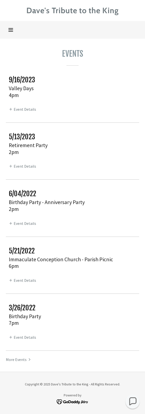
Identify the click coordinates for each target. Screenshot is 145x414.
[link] (72, 10)
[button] (11, 30)
